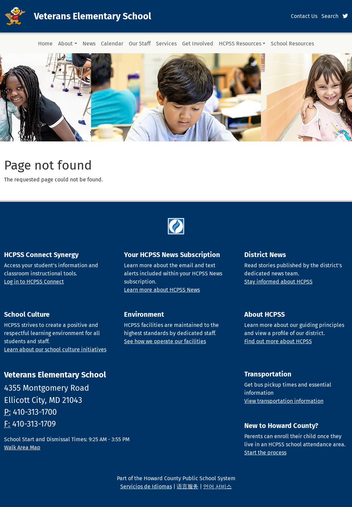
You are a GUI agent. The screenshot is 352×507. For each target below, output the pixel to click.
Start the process (265, 452)
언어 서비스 (217, 486)
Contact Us (304, 16)
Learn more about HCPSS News (162, 290)
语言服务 (187, 486)
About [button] (65, 43)
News (89, 43)
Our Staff (140, 43)
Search (329, 16)
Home (45, 43)
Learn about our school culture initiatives (55, 349)
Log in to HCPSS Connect (34, 281)
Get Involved (197, 43)
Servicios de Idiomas (146, 486)
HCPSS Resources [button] (240, 43)
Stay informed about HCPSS (278, 281)
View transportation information (283, 401)
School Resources (292, 43)
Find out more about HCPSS (278, 341)
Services (166, 43)
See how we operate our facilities (165, 341)
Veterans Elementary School (92, 16)
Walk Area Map (22, 447)
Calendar (112, 43)
